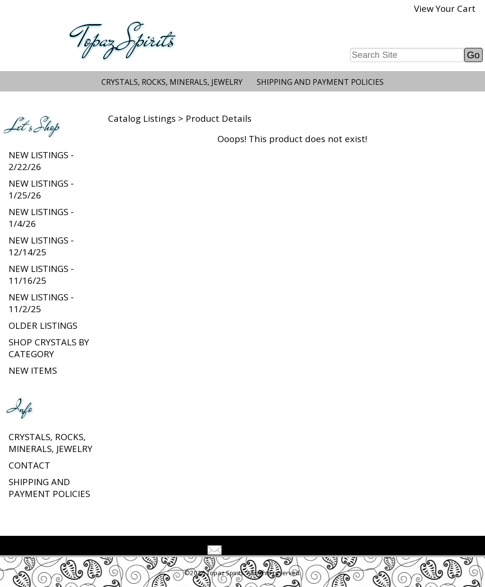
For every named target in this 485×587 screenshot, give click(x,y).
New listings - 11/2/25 (41, 303)
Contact (29, 465)
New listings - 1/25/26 (41, 189)
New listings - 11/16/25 (41, 274)
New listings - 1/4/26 (41, 217)
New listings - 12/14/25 (41, 246)
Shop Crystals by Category (49, 348)
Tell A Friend (251, 551)
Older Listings (43, 325)
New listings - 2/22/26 (41, 160)
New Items (33, 370)
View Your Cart (445, 8)
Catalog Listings (142, 118)
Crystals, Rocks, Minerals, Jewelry (171, 82)
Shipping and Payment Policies (320, 82)
